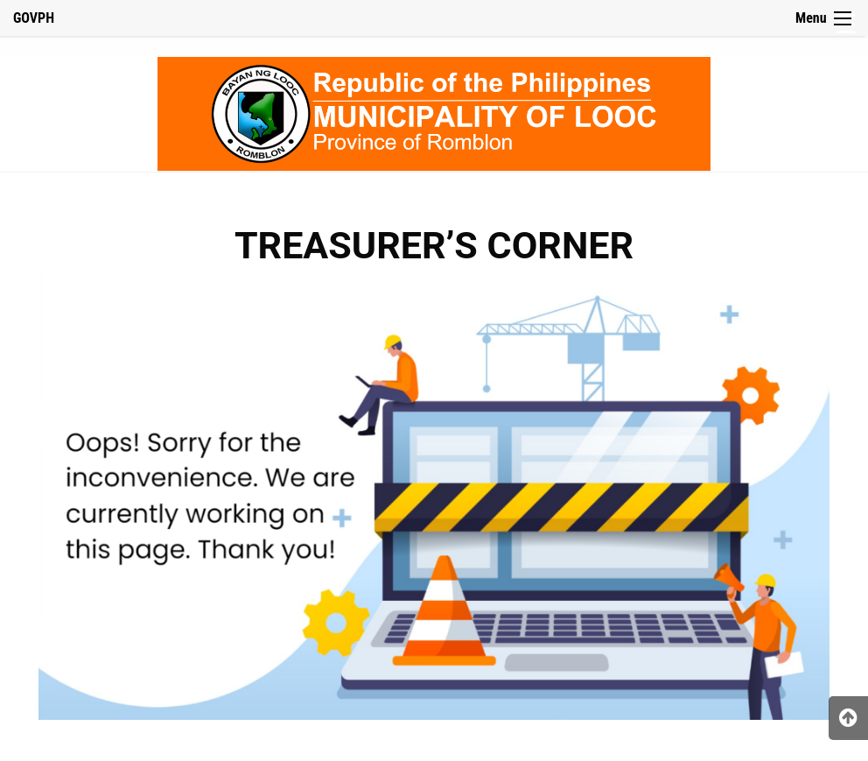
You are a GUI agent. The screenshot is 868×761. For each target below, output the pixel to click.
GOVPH (33, 18)
